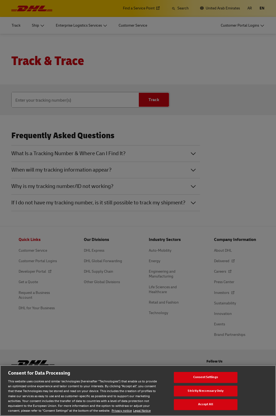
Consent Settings (205, 377)
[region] (138, 390)
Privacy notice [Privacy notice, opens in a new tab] (122, 411)
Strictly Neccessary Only (205, 391)
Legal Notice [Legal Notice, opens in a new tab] (142, 411)
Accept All (205, 404)
